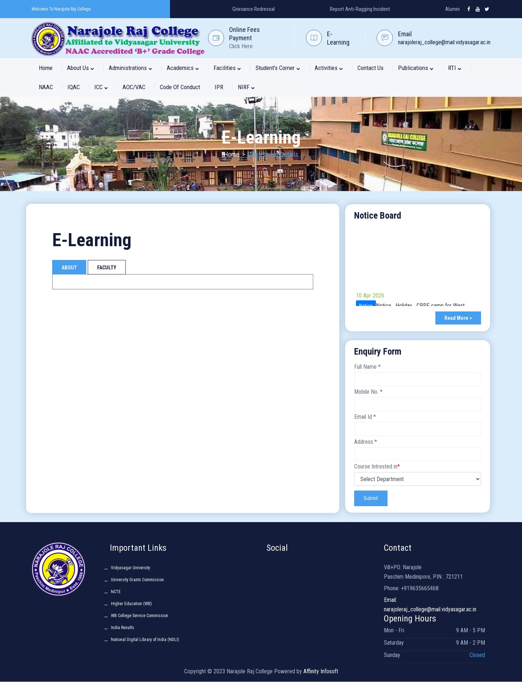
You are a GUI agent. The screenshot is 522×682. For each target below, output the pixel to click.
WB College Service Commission (139, 616)
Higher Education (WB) (131, 604)
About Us (80, 67)
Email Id (365, 416)
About (69, 267)
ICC (101, 87)
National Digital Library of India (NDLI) (145, 639)
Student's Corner (278, 67)
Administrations (130, 67)
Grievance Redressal (253, 9)
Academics (183, 67)
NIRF (246, 87)
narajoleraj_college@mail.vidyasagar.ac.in (444, 42)
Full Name (367, 367)
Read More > (458, 318)
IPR (219, 87)
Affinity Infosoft (320, 671)
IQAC (73, 87)
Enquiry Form (377, 351)
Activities (329, 67)
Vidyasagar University (130, 568)
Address (365, 441)
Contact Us (370, 67)
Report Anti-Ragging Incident (360, 9)
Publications (416, 67)
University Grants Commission (137, 580)
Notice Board (377, 215)
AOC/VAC (134, 87)
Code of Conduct (180, 87)
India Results (122, 628)
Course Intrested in (377, 466)
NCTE (116, 592)
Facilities (227, 67)
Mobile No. (368, 391)
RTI (454, 67)
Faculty (106, 267)
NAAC (46, 87)
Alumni (452, 9)
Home (46, 67)
